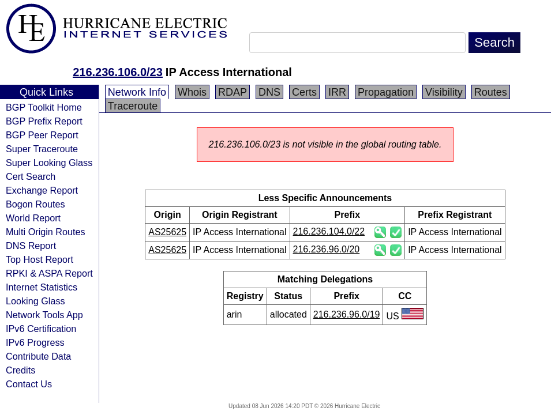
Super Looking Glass (49, 162)
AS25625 (167, 232)
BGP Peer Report (42, 135)
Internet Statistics (41, 287)
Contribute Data (38, 356)
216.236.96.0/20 (326, 249)
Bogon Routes (35, 204)
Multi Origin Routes (45, 232)
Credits (20, 370)
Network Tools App (44, 315)
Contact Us (29, 384)
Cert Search (30, 176)
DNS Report (31, 245)
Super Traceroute (42, 149)
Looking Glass (35, 301)
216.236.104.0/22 (329, 231)
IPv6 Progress (35, 342)
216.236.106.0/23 (118, 72)
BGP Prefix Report (44, 121)
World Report (33, 218)
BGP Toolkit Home (44, 107)
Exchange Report (42, 190)
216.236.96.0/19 (346, 314)
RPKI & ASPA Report (49, 273)
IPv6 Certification (41, 328)
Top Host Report (39, 259)
